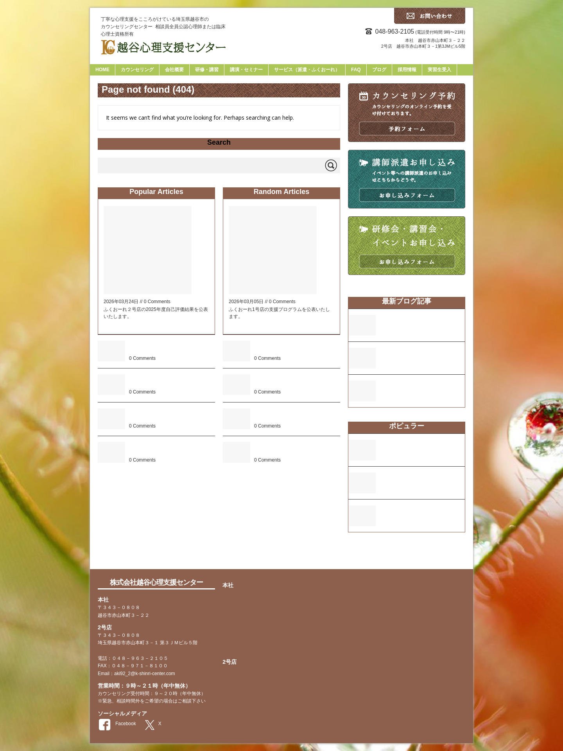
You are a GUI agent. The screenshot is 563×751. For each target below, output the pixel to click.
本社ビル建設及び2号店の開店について (171, 381)
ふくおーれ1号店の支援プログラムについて (422, 387)
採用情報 (407, 69)
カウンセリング (137, 69)
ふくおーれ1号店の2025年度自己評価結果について (294, 347)
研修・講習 (207, 69)
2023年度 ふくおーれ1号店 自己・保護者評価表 (169, 415)
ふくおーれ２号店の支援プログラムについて (170, 449)
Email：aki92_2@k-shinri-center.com (136, 673)
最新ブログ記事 (406, 301)
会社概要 (174, 69)
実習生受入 (439, 69)
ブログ (379, 69)
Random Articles (281, 192)
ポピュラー (406, 426)
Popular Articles (156, 192)
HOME (102, 69)
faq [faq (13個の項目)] (355, 553)
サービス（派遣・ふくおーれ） (307, 69)
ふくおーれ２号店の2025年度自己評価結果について (296, 449)
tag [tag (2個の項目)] (368, 555)
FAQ (356, 69)
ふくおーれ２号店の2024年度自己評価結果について (171, 347)
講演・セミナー (246, 69)
